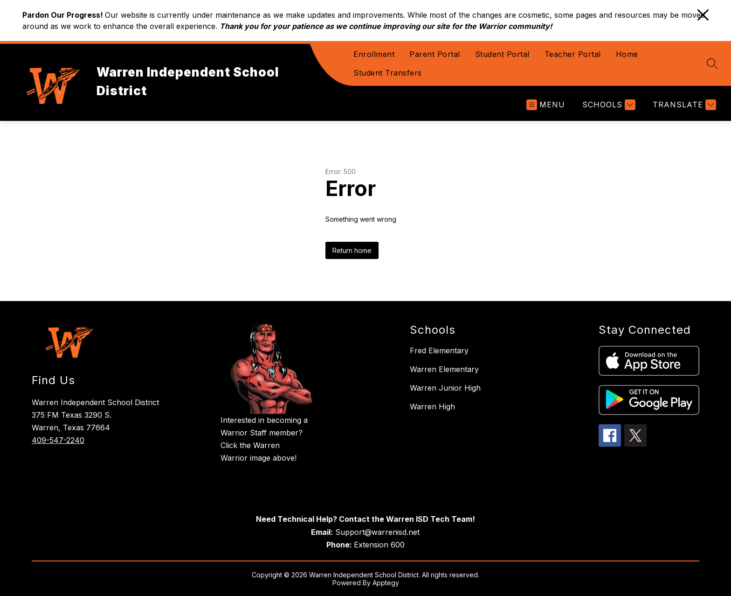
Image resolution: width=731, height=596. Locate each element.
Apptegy (385, 583)
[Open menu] (545, 105)
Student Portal (502, 54)
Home (627, 54)
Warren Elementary (444, 369)
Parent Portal (434, 54)
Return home (352, 250)
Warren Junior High (445, 388)
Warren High (432, 406)
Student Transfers (387, 72)
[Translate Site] (683, 105)
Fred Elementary (439, 350)
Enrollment (373, 54)
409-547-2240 (58, 440)
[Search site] (712, 63)
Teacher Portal (573, 54)
